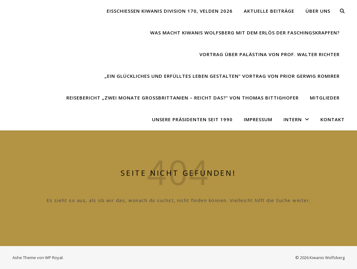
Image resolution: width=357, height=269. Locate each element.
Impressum (258, 119)
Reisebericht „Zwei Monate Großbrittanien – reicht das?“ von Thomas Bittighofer (182, 98)
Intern (292, 119)
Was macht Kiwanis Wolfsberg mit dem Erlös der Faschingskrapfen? (245, 32)
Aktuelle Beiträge (269, 11)
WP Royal (54, 257)
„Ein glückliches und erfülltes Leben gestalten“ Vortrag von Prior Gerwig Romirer (222, 76)
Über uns (318, 11)
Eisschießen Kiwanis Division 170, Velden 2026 (170, 11)
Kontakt (332, 119)
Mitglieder (325, 98)
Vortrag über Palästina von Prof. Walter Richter (269, 54)
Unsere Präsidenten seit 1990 (192, 119)
